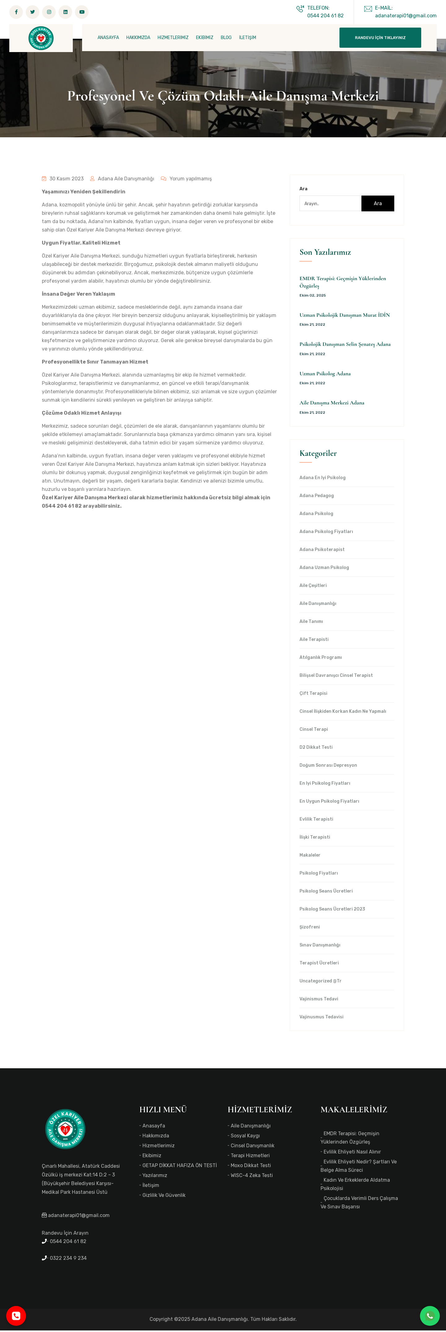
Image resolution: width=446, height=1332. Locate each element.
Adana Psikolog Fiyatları (326, 533)
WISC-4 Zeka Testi (252, 1177)
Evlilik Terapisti (316, 821)
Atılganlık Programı (321, 659)
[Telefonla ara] (16, 1316)
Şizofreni (310, 929)
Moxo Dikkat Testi (251, 1167)
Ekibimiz (151, 1157)
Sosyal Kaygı (245, 1137)
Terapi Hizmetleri (250, 1157)
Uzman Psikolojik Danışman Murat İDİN (345, 316)
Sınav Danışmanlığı (320, 947)
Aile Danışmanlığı (318, 605)
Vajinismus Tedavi (319, 1001)
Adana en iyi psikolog (323, 479)
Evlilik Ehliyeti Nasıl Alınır (352, 1153)
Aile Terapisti (314, 641)
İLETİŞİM (247, 37)
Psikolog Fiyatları (319, 875)
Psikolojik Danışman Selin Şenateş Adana (345, 345)
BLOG (226, 37)
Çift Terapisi (313, 695)
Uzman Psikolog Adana (325, 375)
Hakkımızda (155, 1137)
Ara (304, 190)
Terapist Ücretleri (319, 965)
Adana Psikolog (316, 515)
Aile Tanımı (311, 623)
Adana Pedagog (317, 497)
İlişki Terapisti (315, 839)
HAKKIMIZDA (138, 37)
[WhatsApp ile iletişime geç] (430, 1316)
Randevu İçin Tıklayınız (380, 37)
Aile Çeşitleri (313, 587)
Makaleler (310, 857)
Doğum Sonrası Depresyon (328, 767)
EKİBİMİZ (204, 37)
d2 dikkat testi (316, 749)
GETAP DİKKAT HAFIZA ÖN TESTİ (179, 1167)
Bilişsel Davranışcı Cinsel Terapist (336, 677)
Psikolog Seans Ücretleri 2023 (332, 911)
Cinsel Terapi (314, 731)
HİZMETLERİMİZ (173, 37)
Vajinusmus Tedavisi (321, 1019)
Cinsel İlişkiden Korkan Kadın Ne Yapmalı (343, 713)
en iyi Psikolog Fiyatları (325, 785)
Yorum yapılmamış (185, 180)
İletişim (150, 1187)
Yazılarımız (154, 1177)
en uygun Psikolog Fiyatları (329, 803)
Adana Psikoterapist (322, 551)
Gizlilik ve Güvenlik (164, 1197)
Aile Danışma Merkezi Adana (332, 404)
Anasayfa (153, 1127)
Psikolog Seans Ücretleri (326, 893)
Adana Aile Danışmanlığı (122, 180)
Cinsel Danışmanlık (252, 1147)
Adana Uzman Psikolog (324, 569)
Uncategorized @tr (321, 983)
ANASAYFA (108, 37)
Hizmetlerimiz (158, 1147)
